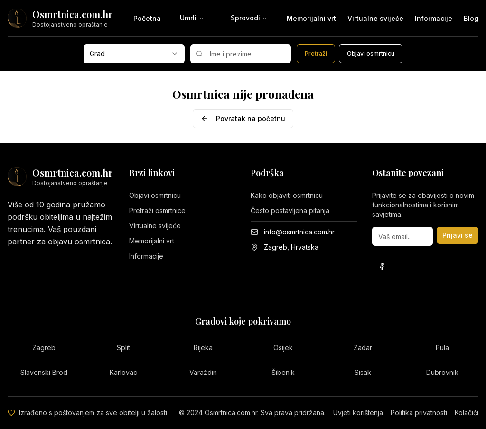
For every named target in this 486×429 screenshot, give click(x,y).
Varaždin (203, 372)
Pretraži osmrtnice (157, 210)
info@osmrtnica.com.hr (299, 232)
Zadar (363, 348)
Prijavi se (457, 235)
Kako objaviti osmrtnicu (287, 195)
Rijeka (203, 348)
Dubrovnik (442, 372)
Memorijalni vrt (311, 18)
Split (123, 348)
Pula (442, 348)
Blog (471, 18)
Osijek (283, 348)
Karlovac (123, 372)
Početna (147, 18)
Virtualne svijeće (375, 18)
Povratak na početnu (243, 118)
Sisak (363, 372)
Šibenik (283, 372)
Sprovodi (249, 18)
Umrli (192, 18)
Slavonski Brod (43, 372)
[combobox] (134, 53)
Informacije (433, 18)
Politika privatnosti (419, 413)
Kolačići (466, 413)
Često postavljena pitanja (290, 210)
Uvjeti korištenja (358, 413)
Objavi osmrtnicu (155, 195)
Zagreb (44, 348)
